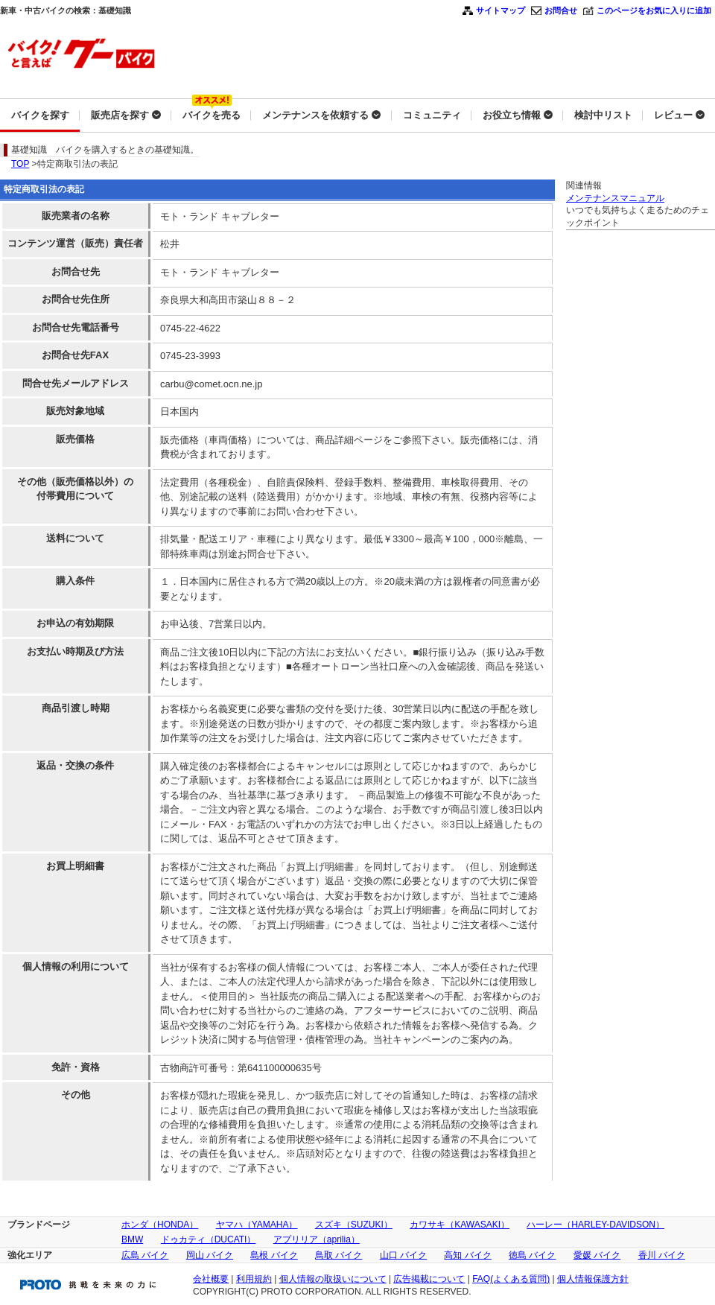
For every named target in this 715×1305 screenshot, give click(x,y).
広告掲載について (429, 1279)
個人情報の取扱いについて (333, 1279)
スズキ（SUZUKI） (354, 1224)
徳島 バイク (532, 1255)
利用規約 (254, 1279)
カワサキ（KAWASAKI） (459, 1224)
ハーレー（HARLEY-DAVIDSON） (595, 1224)
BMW (132, 1239)
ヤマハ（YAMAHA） (257, 1224)
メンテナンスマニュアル (615, 198)
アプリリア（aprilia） (316, 1239)
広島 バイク (144, 1255)
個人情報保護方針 (593, 1279)
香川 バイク (661, 1255)
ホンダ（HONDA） (159, 1224)
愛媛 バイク (596, 1255)
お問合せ (560, 10)
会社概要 (211, 1279)
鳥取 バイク (338, 1255)
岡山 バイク (209, 1255)
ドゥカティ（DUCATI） (208, 1239)
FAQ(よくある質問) (511, 1279)
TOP (20, 164)
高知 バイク (467, 1255)
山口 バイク (403, 1255)
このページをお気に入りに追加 (654, 10)
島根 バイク (273, 1255)
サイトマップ (500, 10)
